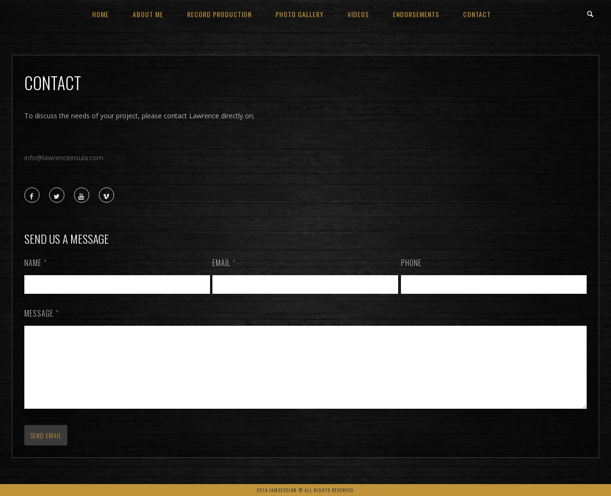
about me (148, 14)
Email (224, 263)
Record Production (219, 14)
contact (477, 14)
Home (100, 14)
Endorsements (416, 14)
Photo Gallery (299, 14)
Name (35, 263)
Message (41, 313)
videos (358, 14)
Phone (411, 263)
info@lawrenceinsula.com (63, 157)
